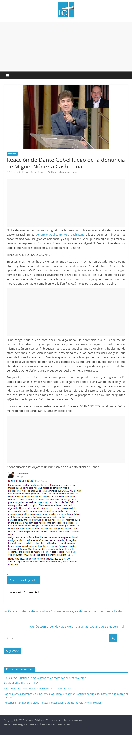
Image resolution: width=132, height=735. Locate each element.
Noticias (12, 153)
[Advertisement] (66, 46)
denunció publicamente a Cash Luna (60, 234)
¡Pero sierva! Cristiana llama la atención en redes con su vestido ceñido (45, 678)
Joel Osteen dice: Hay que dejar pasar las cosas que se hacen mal (78, 626)
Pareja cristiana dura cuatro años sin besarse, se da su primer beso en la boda (63, 611)
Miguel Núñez (71, 172)
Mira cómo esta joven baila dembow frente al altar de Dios (37, 688)
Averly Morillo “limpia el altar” (21, 683)
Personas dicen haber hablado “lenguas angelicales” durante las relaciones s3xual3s (52, 702)
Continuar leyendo (23, 580)
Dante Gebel (57, 172)
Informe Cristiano (38, 172)
